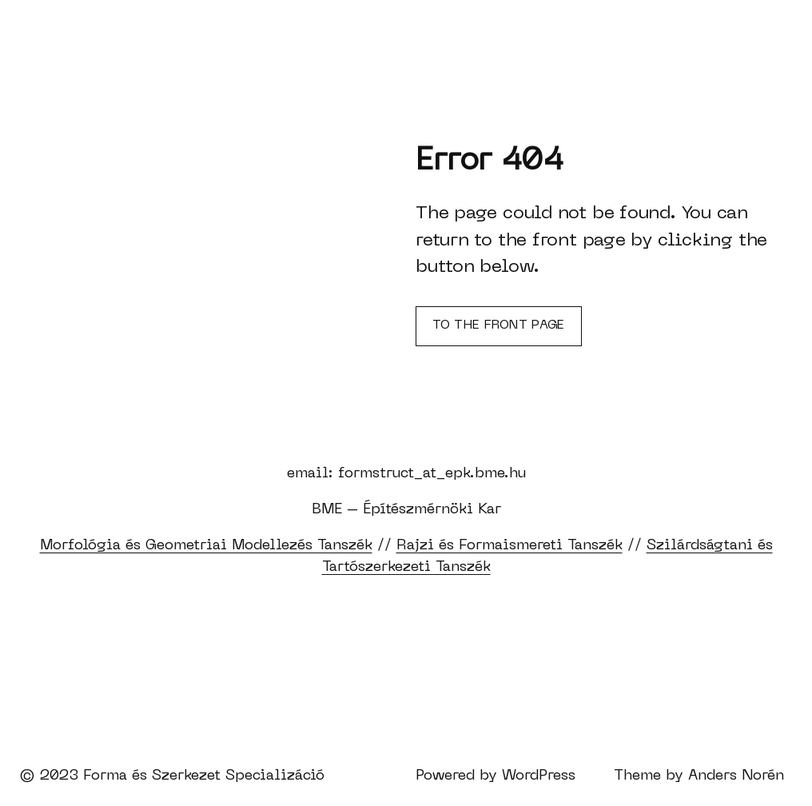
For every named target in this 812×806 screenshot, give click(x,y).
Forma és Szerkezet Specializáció (203, 776)
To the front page (498, 325)
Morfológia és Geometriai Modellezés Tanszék (206, 546)
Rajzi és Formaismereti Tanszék (509, 546)
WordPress (538, 776)
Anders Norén (736, 776)
